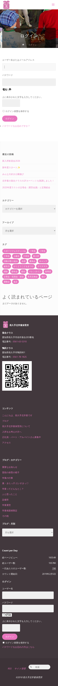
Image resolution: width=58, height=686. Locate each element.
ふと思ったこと (9, 494)
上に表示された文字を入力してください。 (22, 97)
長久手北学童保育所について (16, 426)
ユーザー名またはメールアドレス (18, 59)
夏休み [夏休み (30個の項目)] (32, 261)
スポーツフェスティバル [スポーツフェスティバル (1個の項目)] (15, 251)
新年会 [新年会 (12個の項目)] (14, 271)
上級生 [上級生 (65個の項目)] (16, 256)
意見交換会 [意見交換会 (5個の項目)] (33, 276)
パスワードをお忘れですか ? (15, 125)
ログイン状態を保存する (17, 111)
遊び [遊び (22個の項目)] (43, 276)
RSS (9, 668)
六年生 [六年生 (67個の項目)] (26, 256)
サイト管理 (20, 668)
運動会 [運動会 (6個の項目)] (7, 281)
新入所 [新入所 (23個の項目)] (36, 256)
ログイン (9, 118)
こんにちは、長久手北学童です (17, 415)
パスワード (7, 75)
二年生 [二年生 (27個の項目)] (42, 251)
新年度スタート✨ (11, 167)
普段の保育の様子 (10, 472)
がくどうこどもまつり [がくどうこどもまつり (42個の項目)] (23, 266)
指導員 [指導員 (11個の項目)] (48, 271)
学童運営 (6, 505)
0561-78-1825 (20, 356)
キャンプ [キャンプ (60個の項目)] (43, 261)
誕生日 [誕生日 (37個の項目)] (7, 266)
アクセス (6, 442)
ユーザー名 (7, 588)
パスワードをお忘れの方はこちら (18, 646)
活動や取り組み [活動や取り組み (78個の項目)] (11, 261)
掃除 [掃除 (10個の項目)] (6, 271)
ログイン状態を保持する (17, 642)
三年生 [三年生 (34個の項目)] (7, 256)
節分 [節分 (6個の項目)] (23, 271)
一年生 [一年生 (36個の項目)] (33, 251)
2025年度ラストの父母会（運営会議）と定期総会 (26, 187)
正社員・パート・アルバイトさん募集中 (21, 437)
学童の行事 (7, 477)
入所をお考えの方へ (12, 431)
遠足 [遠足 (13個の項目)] (15, 281)
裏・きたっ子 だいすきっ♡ (15, 483)
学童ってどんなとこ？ (13, 488)
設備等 (5, 499)
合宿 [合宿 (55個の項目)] (24, 261)
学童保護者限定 (9, 510)
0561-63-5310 (20, 341)
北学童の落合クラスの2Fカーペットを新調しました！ (28, 180)
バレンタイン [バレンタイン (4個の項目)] (35, 271)
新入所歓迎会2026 (11, 160)
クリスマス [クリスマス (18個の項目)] (42, 266)
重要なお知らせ (9, 467)
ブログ (5, 420)
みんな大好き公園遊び (13, 174)
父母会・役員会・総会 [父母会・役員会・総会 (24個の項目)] (14, 276)
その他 (5, 515)
